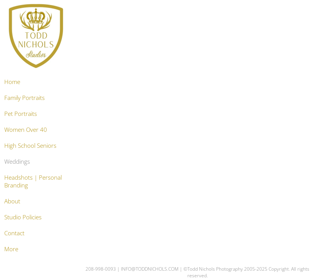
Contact (14, 233)
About (12, 201)
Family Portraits (24, 98)
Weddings (17, 161)
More (11, 249)
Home (12, 82)
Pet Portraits (20, 113)
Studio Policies (23, 217)
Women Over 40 (25, 129)
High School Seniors (30, 145)
